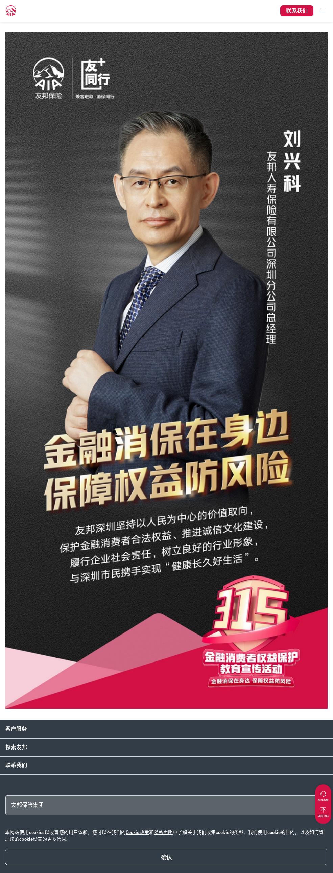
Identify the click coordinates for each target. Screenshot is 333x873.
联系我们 (16, 765)
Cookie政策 (137, 832)
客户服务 (16, 729)
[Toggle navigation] (323, 10)
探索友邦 (16, 747)
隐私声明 (163, 832)
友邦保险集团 (27, 805)
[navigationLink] (10, 10)
